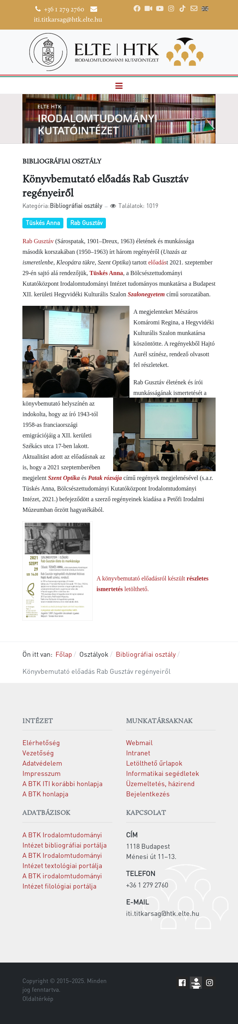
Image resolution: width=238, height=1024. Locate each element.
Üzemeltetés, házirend (160, 783)
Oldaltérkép (38, 998)
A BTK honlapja (45, 793)
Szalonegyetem (146, 294)
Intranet (138, 752)
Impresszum (41, 773)
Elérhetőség (41, 742)
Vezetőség (38, 752)
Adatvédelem (42, 762)
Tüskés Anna (43, 223)
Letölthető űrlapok (154, 762)
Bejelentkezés (148, 793)
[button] (119, 85)
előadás (157, 262)
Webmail (139, 742)
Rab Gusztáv (86, 223)
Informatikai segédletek (162, 773)
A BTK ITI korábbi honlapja (62, 783)
